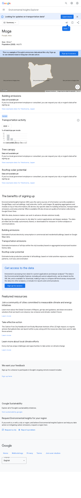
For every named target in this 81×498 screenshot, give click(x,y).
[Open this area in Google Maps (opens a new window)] (4, 90)
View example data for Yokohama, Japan (18, 109)
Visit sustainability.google (12, 438)
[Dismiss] (69, 28)
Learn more (6, 342)
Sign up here (7, 402)
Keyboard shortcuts (51, 91)
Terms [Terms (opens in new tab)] (78, 91)
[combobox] (11, 22)
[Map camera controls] (77, 87)
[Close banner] (77, 17)
